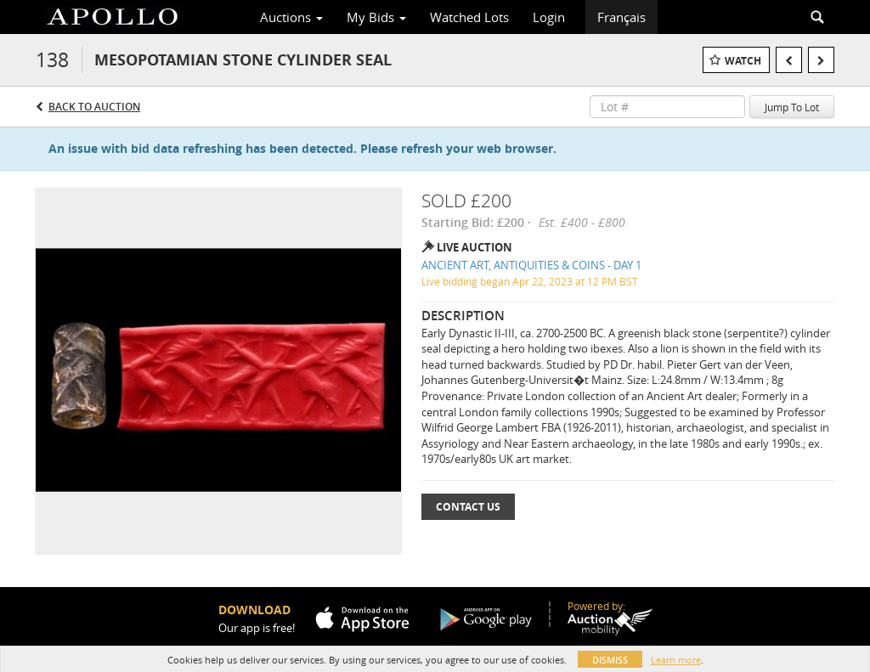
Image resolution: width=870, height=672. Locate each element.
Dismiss (610, 659)
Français (621, 16)
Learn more (676, 659)
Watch (743, 61)
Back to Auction (94, 106)
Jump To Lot (792, 107)
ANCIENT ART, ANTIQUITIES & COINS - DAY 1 (531, 265)
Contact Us (468, 507)
